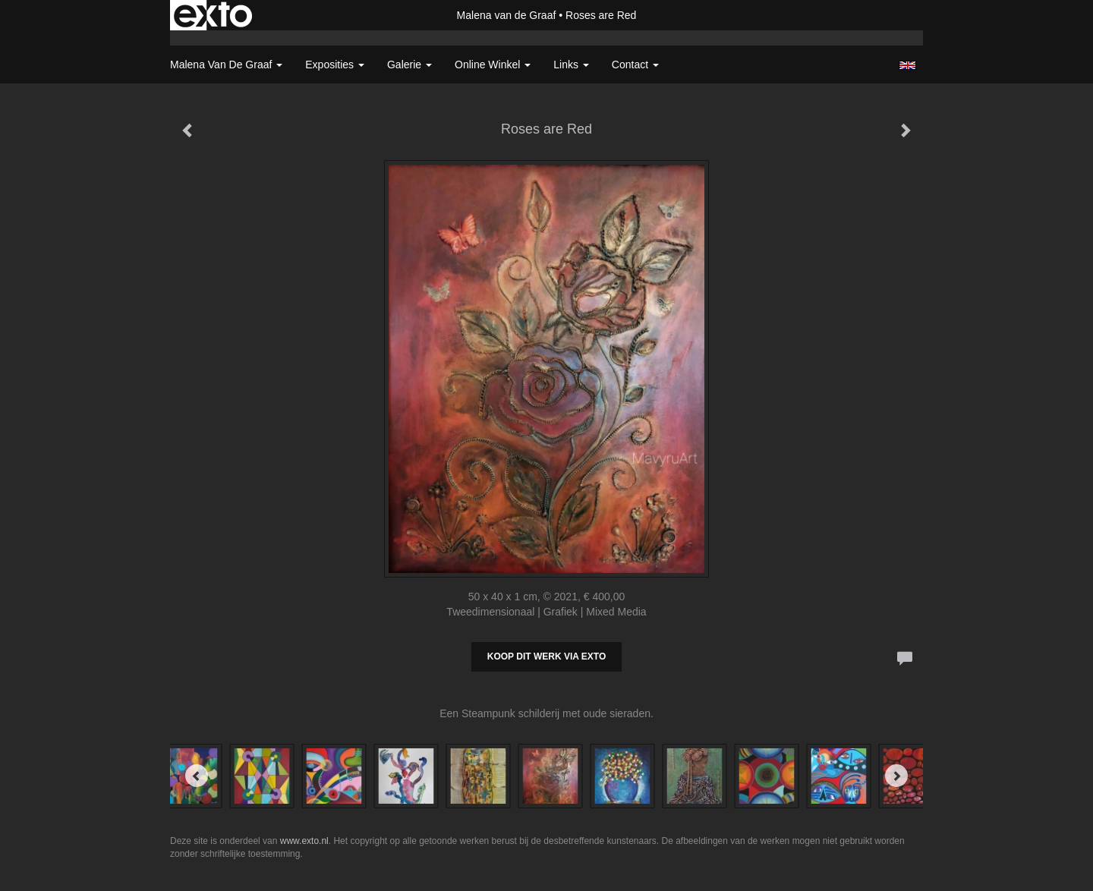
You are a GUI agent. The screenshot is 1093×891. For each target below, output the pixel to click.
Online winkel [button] (493, 64)
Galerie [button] (409, 64)
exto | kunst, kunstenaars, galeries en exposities (213, 15)
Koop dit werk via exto (546, 656)
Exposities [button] (334, 64)
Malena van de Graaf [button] (226, 64)
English (907, 65)
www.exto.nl (304, 841)
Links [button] (571, 64)
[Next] (896, 775)
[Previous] (196, 775)
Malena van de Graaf (506, 15)
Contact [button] (635, 64)
